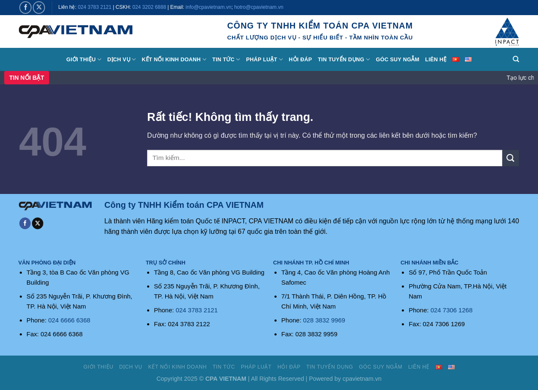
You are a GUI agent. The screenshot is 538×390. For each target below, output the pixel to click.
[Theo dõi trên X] (39, 7)
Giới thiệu (84, 59)
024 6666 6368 (69, 320)
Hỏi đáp (300, 59)
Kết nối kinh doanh (174, 59)
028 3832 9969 (324, 320)
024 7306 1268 (451, 310)
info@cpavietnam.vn (209, 7)
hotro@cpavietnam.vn (258, 7)
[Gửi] (510, 158)
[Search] (516, 59)
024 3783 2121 (94, 7)
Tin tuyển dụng (344, 59)
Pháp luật (264, 59)
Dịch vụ (121, 59)
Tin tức (226, 59)
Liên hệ (436, 59)
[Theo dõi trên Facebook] (25, 7)
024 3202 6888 (149, 7)
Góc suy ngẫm (397, 59)
